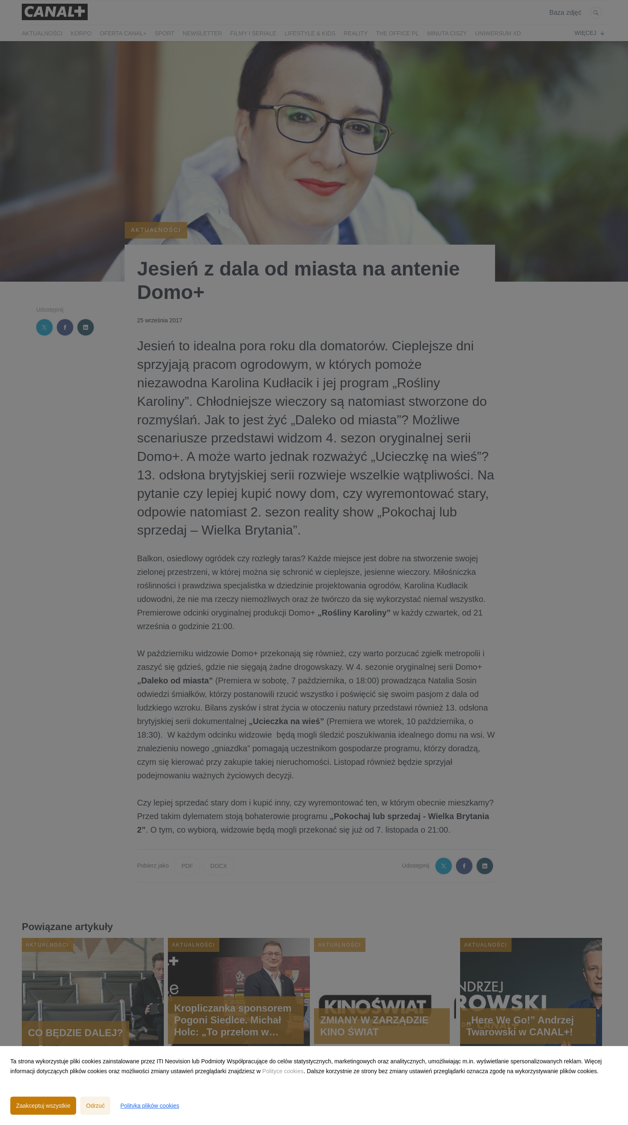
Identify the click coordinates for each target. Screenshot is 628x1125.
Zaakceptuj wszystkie (43, 1105)
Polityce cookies (282, 1071)
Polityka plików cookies (149, 1105)
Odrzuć (95, 1105)
